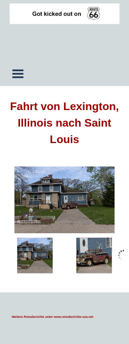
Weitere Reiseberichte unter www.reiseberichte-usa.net (52, 317)
